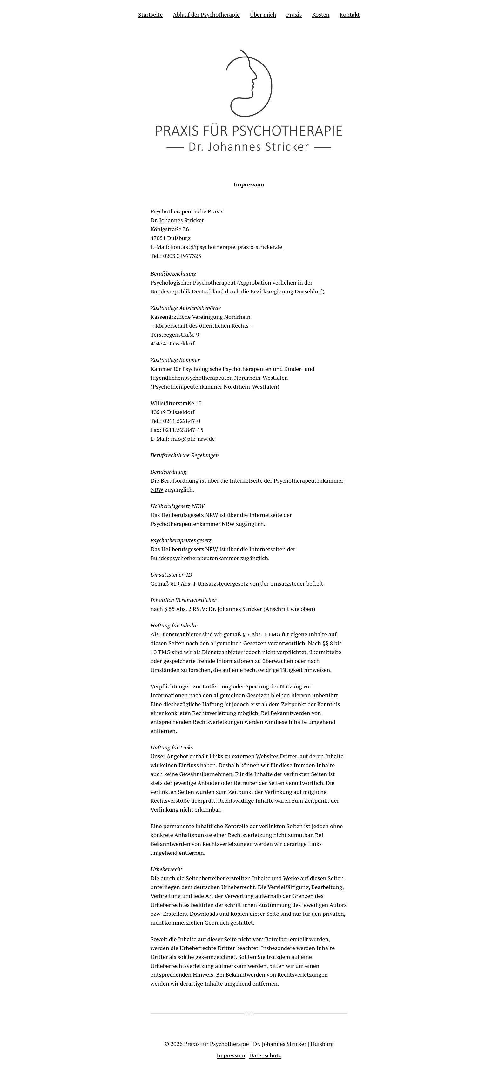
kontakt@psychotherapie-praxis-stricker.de (226, 247)
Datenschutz (265, 1055)
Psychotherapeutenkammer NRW (193, 523)
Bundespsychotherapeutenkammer (195, 558)
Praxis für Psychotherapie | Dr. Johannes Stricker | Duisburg (258, 1044)
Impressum (231, 1055)
